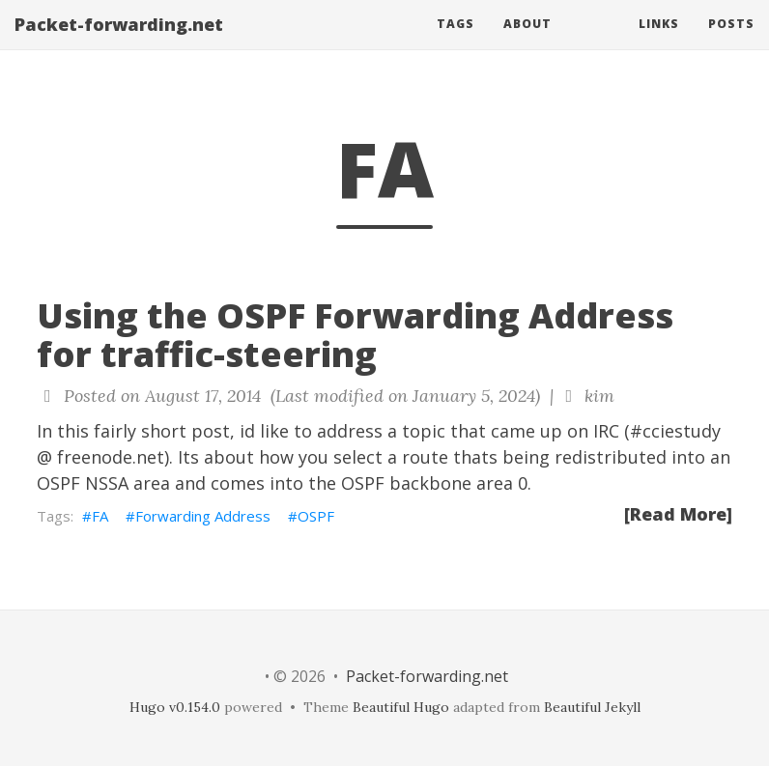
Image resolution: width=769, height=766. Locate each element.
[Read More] (678, 513)
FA (100, 515)
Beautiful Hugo (401, 707)
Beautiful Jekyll (592, 707)
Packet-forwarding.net (118, 43)
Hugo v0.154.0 (174, 707)
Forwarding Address (203, 515)
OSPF (316, 515)
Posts (731, 43)
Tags (455, 43)
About (527, 43)
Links (659, 43)
